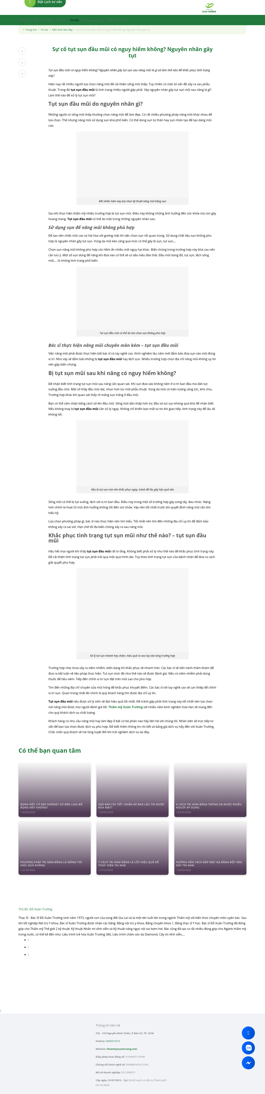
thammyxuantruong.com (122, 1049)
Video (124, 20)
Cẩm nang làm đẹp (92, 20)
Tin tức (74, 20)
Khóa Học (112, 20)
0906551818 (113, 1041)
